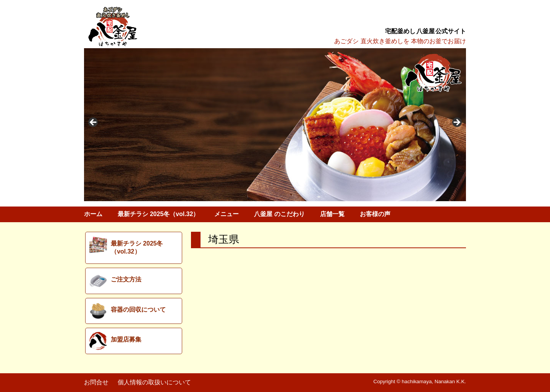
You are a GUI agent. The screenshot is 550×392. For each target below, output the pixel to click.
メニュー (226, 214)
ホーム (93, 214)
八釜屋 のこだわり (279, 214)
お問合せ (96, 382)
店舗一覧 (332, 214)
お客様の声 (375, 214)
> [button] (456, 122)
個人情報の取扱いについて (154, 382)
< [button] (93, 122)
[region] (275, 124)
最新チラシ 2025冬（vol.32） (158, 214)
